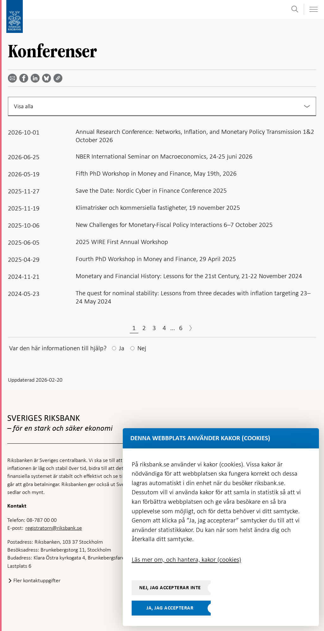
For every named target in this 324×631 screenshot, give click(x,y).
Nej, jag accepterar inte (170, 587)
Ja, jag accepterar (169, 607)
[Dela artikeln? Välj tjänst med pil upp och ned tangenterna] (36, 78)
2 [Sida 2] (144, 328)
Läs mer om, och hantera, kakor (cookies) (186, 559)
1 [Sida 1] (134, 328)
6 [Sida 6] (181, 328)
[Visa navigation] (313, 9)
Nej (141, 348)
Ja (121, 348)
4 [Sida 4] (164, 328)
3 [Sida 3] (154, 328)
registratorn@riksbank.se (53, 527)
